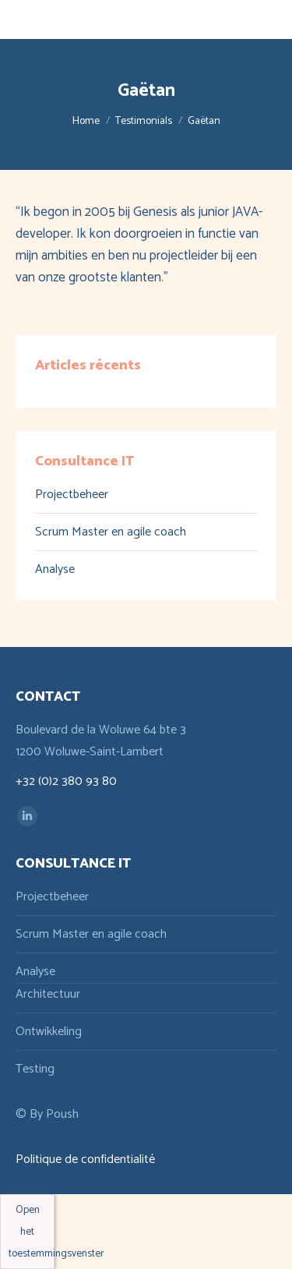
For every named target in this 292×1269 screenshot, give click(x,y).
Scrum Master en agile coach (110, 532)
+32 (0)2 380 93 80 (66, 781)
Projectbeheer (71, 494)
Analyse (55, 569)
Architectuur (48, 994)
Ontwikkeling (49, 1031)
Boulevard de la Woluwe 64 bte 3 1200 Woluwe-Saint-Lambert (101, 740)
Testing (35, 1069)
